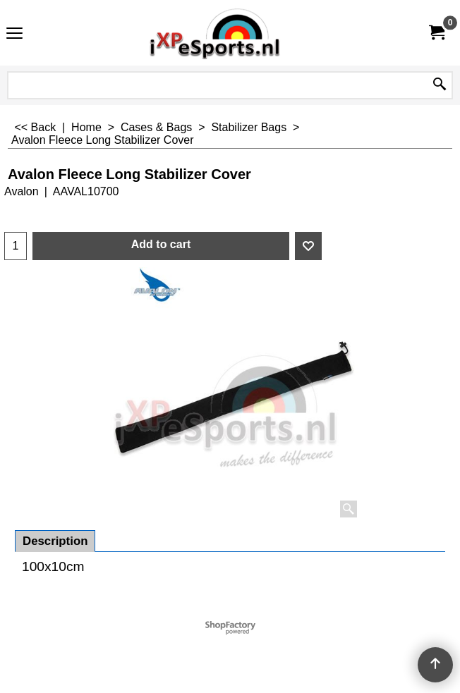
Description (55, 541)
